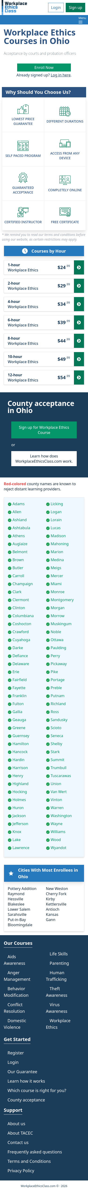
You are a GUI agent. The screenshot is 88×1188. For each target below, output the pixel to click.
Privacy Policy (21, 1170)
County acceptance (26, 1100)
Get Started (17, 1039)
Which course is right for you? (37, 1090)
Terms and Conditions (29, 1161)
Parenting (59, 963)
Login (56, 7)
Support (13, 1110)
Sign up (75, 7)
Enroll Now (44, 67)
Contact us (18, 1142)
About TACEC (20, 1133)
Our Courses (18, 943)
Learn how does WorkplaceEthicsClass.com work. (44, 458)
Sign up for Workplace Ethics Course (44, 430)
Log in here (60, 75)
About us (16, 1123)
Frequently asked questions (35, 1152)
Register (16, 1053)
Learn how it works (26, 1081)
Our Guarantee (22, 1071)
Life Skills (59, 954)
